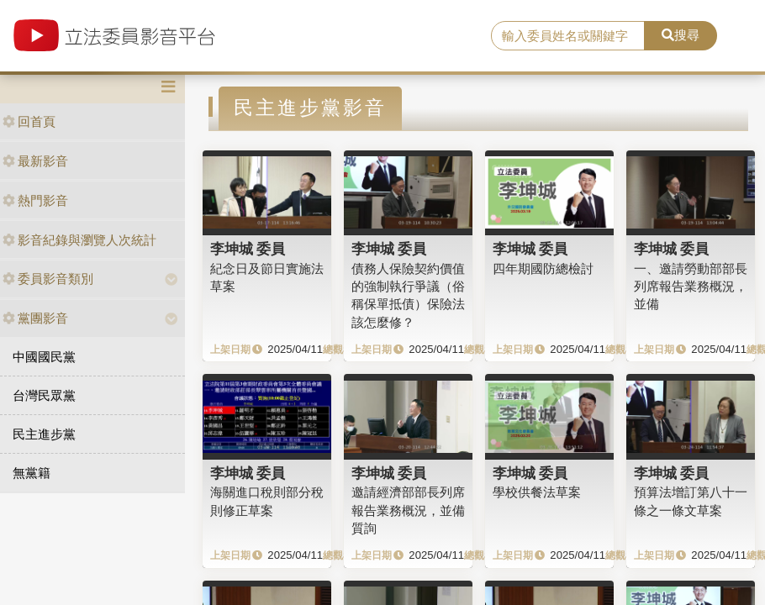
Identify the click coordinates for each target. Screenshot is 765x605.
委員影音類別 (48, 278)
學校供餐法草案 (537, 492)
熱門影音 (35, 200)
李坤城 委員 (248, 248)
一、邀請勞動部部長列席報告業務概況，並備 (690, 286)
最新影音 (35, 161)
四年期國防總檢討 (543, 268)
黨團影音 (35, 318)
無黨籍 (31, 473)
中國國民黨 (44, 357)
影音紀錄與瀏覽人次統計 (79, 240)
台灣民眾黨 (44, 395)
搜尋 (680, 35)
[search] (567, 36)
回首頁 (29, 121)
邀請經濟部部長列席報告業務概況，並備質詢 (408, 510)
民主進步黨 (44, 434)
